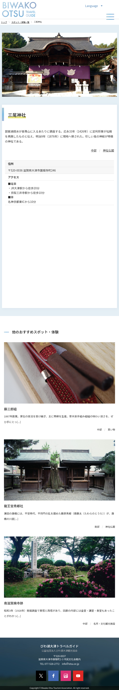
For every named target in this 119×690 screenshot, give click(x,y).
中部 (93, 150)
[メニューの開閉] (110, 17)
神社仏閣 (108, 150)
